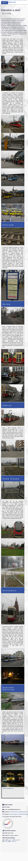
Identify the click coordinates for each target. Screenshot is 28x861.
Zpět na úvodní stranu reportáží (9, 789)
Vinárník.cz (6, 841)
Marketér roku (10, 840)
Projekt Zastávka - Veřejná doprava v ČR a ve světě (8, 0)
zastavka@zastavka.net (14, 809)
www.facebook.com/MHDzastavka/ (19, 811)
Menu (4, 2)
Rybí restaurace (13, 841)
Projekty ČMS (17, 840)
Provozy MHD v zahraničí (20, 0)
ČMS (5, 840)
